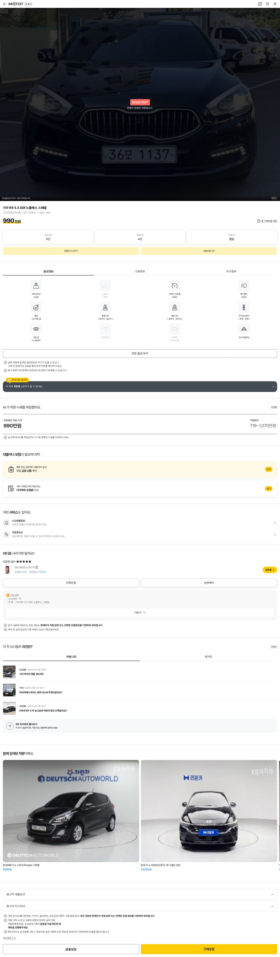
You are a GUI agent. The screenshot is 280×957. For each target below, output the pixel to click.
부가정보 (231, 271)
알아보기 (140, 469)
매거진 (208, 656)
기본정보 (140, 271)
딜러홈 (268, 569)
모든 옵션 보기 (140, 353)
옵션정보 (49, 271)
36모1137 (20, 4)
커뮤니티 (71, 656)
